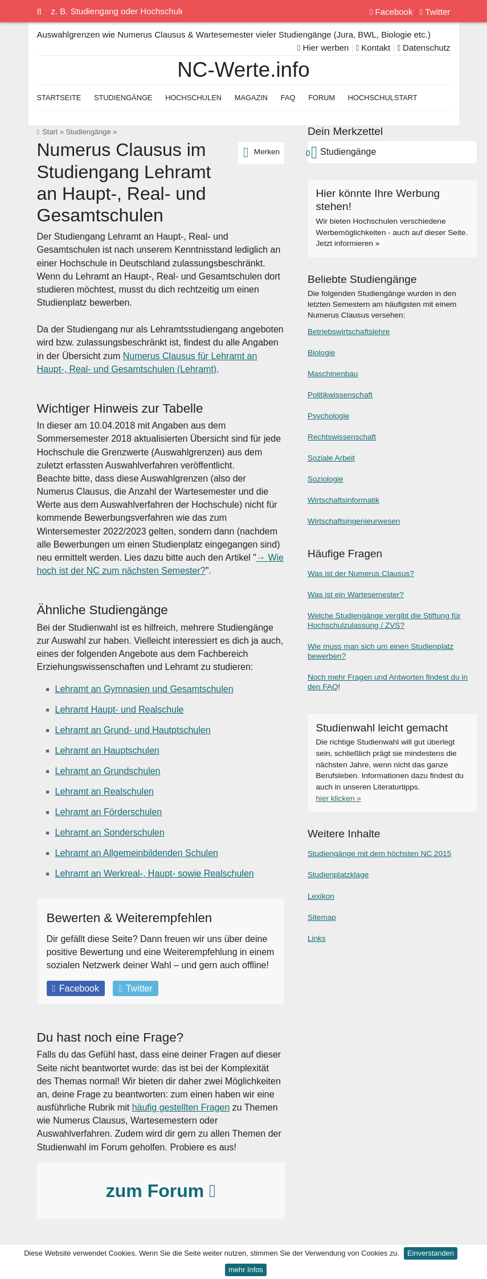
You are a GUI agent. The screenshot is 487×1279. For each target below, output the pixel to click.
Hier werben (323, 47)
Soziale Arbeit (331, 458)
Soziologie (325, 479)
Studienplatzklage (338, 874)
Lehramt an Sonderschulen (110, 832)
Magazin (251, 97)
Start (50, 132)
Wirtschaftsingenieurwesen (354, 521)
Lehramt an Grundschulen (108, 771)
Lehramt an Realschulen (104, 791)
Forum (321, 97)
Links (317, 938)
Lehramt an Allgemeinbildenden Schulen (136, 853)
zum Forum (161, 1191)
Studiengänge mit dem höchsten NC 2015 (379, 853)
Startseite (59, 97)
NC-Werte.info (243, 69)
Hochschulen (193, 97)
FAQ (288, 97)
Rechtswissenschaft (342, 437)
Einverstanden (430, 1253)
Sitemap (322, 917)
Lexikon (321, 896)
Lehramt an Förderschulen (108, 812)
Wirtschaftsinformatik (343, 500)
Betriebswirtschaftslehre (349, 331)
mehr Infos (245, 1269)
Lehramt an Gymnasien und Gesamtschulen (144, 689)
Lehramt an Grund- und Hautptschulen (133, 730)
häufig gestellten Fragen (181, 1107)
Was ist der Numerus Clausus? (361, 573)
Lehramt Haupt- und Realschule (119, 709)
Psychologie (328, 416)
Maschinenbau (333, 373)
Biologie (321, 352)
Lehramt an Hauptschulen (107, 750)
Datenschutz (423, 47)
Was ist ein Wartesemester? (356, 594)
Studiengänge (88, 132)
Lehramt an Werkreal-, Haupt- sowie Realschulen (154, 873)
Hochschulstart (383, 97)
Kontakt (373, 47)
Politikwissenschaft (340, 394)
